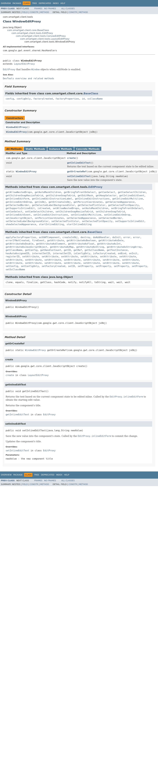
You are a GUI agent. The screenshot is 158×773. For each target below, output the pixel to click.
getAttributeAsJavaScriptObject (26, 247)
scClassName (95, 98)
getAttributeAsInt (109, 243)
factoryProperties (67, 98)
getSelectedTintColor (91, 205)
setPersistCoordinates (49, 218)
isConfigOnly (82, 253)
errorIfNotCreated (17, 240)
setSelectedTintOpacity (97, 221)
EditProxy (95, 186)
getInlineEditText (79, 162)
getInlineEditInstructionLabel (52, 198)
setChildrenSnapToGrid (110, 211)
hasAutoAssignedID (17, 253)
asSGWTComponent (49, 237)
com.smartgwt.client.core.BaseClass (28, 30)
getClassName (14, 250)
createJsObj (70, 237)
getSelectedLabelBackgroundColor (53, 205)
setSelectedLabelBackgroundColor (27, 221)
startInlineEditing (51, 224)
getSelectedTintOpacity (123, 205)
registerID (12, 256)
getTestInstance (117, 250)
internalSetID (41, 253)
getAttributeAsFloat (81, 243)
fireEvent (38, 240)
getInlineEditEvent (131, 195)
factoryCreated (43, 98)
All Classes (68, 8)
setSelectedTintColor (65, 221)
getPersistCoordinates (88, 202)
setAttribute (30, 256)
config (10, 98)
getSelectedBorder (17, 205)
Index (56, 3)
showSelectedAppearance (21, 224)
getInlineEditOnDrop (19, 202)
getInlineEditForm (17, 198)
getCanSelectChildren (132, 192)
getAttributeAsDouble (19, 243)
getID (67, 250)
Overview (6, 3)
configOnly (24, 98)
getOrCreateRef (76, 171)
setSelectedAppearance (81, 218)
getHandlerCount (50, 250)
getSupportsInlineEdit (20, 208)
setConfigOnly (30, 266)
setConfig (12, 266)
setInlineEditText (79, 176)
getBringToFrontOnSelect (80, 192)
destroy (85, 237)
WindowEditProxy (16, 127)
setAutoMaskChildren (95, 208)
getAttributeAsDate (110, 240)
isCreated (44, 208)
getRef (78, 250)
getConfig (31, 250)
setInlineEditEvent (18, 214)
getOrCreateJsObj (60, 202)
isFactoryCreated (104, 253)
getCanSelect (106, 192)
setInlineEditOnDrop (117, 214)
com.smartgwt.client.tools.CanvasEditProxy (41, 36)
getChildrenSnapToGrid (60, 195)
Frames (38, 8)
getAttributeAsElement (50, 243)
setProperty (85, 266)
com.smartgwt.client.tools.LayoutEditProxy (44, 38)
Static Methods (35, 149)
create (71, 158)
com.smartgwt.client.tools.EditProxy (32, 33)
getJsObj (40, 202)
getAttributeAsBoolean (81, 240)
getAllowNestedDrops (19, 192)
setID (71, 266)
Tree (34, 3)
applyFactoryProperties (21, 237)
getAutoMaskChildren (48, 192)
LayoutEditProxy (24, 63)
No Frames (50, 8)
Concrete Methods (88, 149)
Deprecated (45, 3)
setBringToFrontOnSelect (127, 208)
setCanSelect (14, 211)
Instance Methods (60, 149)
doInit (116, 237)
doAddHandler (101, 237)
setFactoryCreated (53, 266)
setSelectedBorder (110, 218)
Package (17, 3)
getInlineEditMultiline (127, 198)
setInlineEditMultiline (86, 214)
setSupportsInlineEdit (129, 221)
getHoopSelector (106, 195)
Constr (34, 12)
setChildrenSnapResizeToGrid (74, 211)
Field (25, 12)
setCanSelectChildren (39, 211)
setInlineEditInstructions (50, 214)
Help (62, 3)
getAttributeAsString (90, 247)
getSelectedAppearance (120, 202)
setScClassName (15, 269)
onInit (133, 253)
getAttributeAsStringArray (124, 247)
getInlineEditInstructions (92, 198)
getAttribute (55, 240)
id (83, 98)
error (126, 237)
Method (44, 12)
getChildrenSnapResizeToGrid (24, 195)
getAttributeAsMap (62, 247)
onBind (122, 253)
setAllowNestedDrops (66, 208)
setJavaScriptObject (19, 218)
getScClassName (94, 250)
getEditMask (85, 195)
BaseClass (91, 93)
